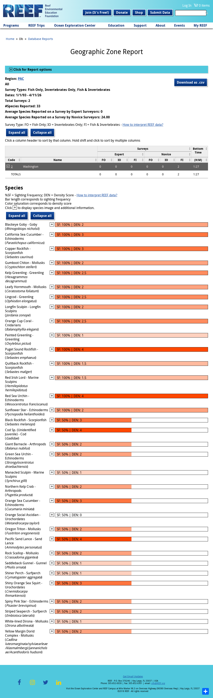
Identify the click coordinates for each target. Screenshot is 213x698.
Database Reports (40, 39)
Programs (11, 25)
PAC (21, 78)
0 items (204, 5)
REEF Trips (36, 25)
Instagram (32, 684)
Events (179, 25)
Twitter (45, 684)
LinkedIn (58, 684)
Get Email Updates (133, 676)
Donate (122, 12)
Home (10, 39)
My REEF (200, 25)
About (160, 25)
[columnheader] (144, 148)
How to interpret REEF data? (143, 124)
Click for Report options (32, 69)
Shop (139, 12)
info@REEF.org (158, 683)
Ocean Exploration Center (74, 25)
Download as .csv (190, 82)
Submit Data (160, 12)
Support (140, 25)
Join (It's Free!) (97, 12)
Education (116, 25)
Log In (186, 5)
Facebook (19, 684)
